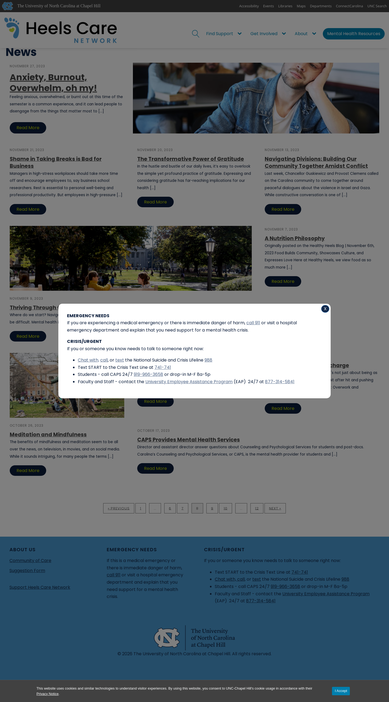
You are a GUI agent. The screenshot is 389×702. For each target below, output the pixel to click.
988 (208, 360)
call (104, 360)
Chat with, (88, 360)
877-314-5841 (279, 382)
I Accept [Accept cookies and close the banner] (341, 691)
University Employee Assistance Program (189, 382)
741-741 (163, 367)
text (119, 360)
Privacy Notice (47, 694)
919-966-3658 (148, 374)
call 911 (253, 323)
